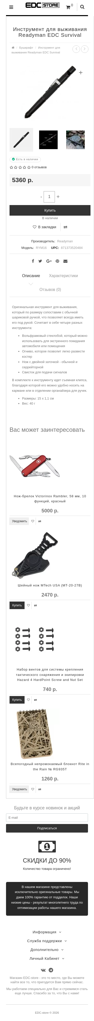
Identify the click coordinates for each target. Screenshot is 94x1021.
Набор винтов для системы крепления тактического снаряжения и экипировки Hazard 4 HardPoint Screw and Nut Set (50, 675)
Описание (31, 276)
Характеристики (63, 276)
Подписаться (47, 828)
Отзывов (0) (50, 289)
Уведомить (19, 521)
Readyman (65, 241)
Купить (50, 210)
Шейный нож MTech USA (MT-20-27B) (50, 585)
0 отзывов (39, 167)
